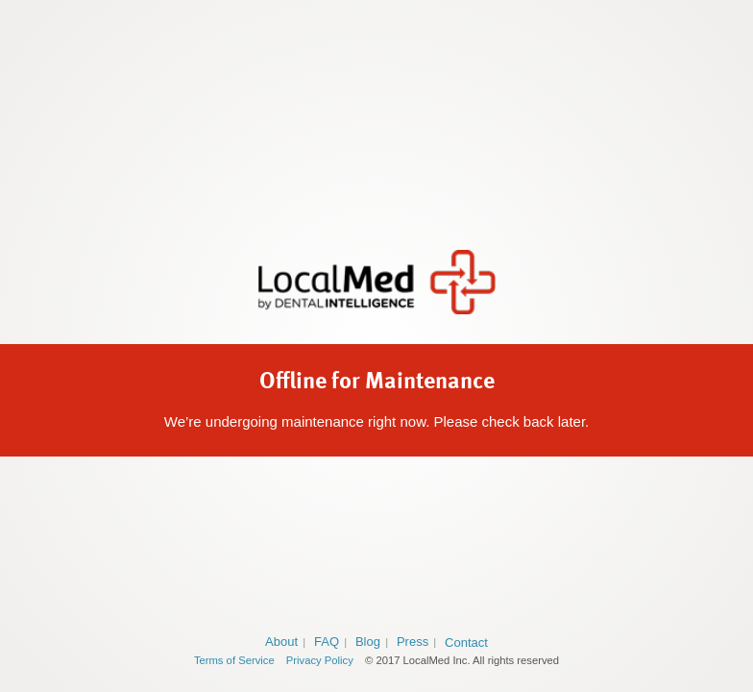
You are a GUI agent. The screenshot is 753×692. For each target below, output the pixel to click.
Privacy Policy (319, 660)
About (281, 641)
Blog (367, 641)
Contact (466, 642)
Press (412, 641)
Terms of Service (234, 660)
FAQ (326, 641)
